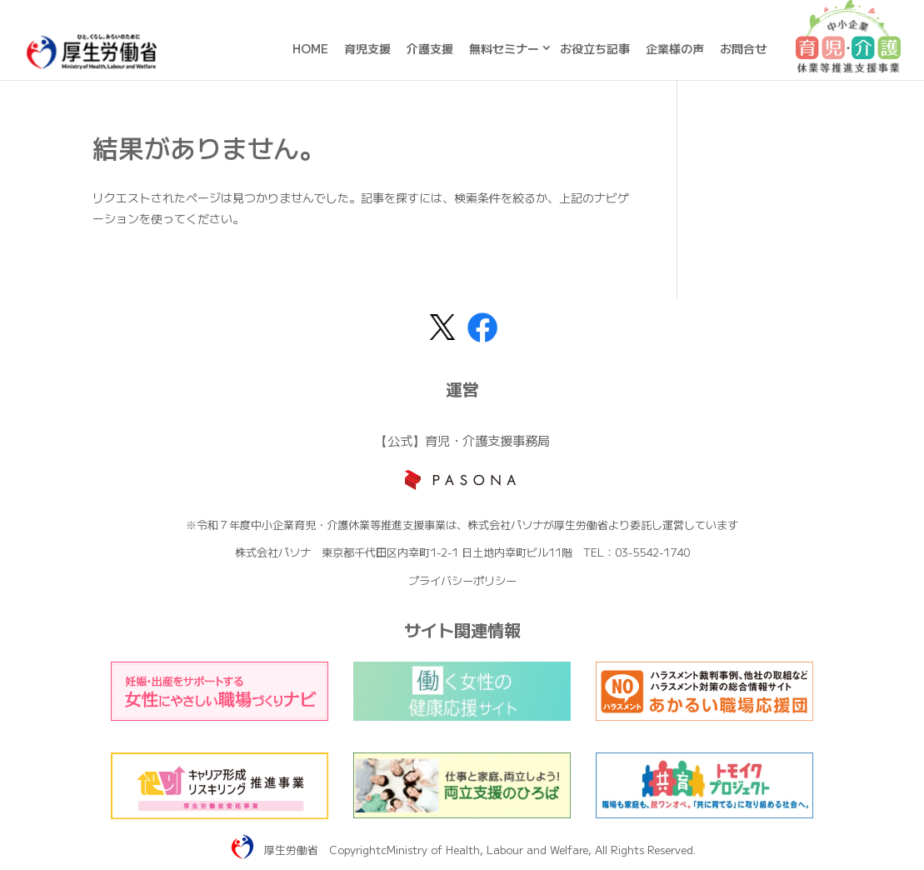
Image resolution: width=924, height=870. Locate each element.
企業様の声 (675, 48)
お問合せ (743, 48)
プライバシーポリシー (462, 580)
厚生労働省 (291, 850)
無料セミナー (504, 48)
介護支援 (430, 48)
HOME (310, 48)
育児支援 (367, 48)
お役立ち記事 (595, 48)
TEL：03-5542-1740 (636, 552)
